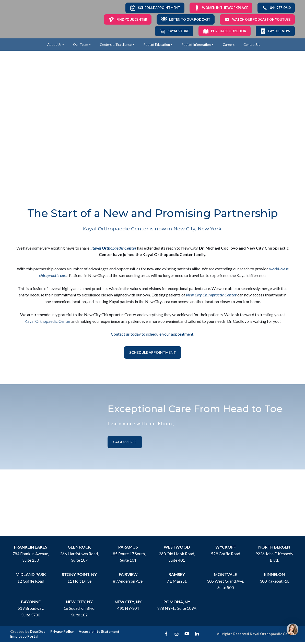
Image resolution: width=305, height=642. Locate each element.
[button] (154, 8)
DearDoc (37, 631)
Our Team (80, 44)
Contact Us (251, 44)
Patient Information (196, 44)
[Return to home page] (26, 19)
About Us (54, 44)
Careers (228, 44)
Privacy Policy (62, 631)
